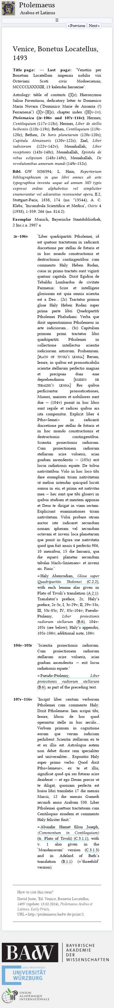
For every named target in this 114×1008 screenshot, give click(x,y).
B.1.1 (67, 861)
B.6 (80, 621)
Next (93, 25)
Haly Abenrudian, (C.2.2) (68, 578)
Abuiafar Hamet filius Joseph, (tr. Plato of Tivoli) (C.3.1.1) (68, 832)
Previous (77, 25)
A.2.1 (92, 593)
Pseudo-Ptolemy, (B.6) (68, 681)
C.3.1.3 (92, 849)
